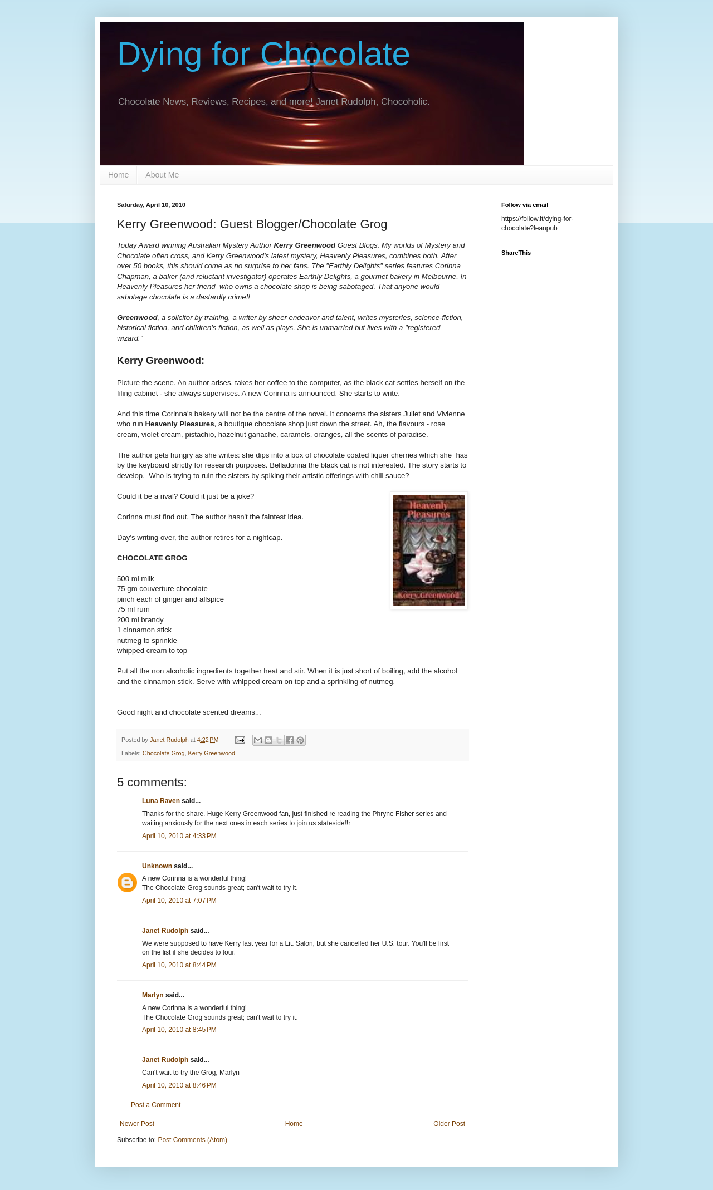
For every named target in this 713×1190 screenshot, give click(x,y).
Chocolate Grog (164, 753)
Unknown (157, 866)
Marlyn (153, 995)
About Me (162, 174)
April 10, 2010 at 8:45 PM (179, 1030)
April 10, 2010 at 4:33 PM (179, 836)
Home (118, 174)
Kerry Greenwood (211, 753)
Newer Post (137, 1124)
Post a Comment (155, 1105)
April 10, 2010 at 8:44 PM (179, 965)
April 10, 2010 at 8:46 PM (179, 1085)
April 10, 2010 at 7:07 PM (179, 900)
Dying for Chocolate (264, 53)
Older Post (449, 1124)
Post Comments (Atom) (192, 1140)
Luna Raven (161, 801)
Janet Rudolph (165, 931)
